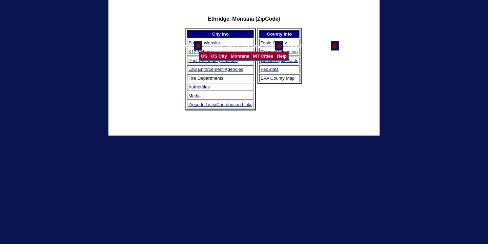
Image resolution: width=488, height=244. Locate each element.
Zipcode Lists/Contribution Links (220, 104)
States (232, 45)
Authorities (199, 86)
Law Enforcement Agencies (215, 69)
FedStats (270, 69)
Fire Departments (205, 78)
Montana (240, 56)
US (204, 56)
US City (219, 56)
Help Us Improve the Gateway (160, 45)
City (269, 45)
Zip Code (252, 45)
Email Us (294, 45)
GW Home (318, 45)
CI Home (350, 45)
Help (282, 56)
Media (194, 95)
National (213, 45)
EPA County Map (278, 78)
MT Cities (263, 56)
